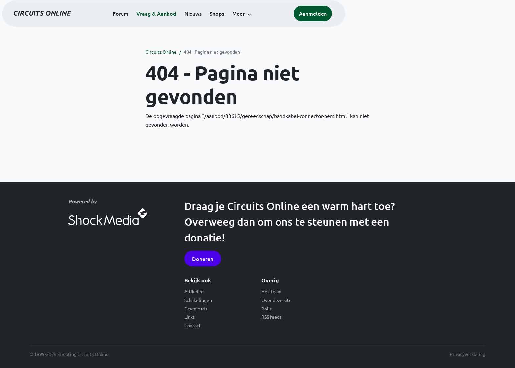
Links (189, 317)
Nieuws (276, 23)
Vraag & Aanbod (240, 23)
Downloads (195, 308)
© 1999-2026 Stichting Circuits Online (69, 354)
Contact (192, 325)
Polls (266, 308)
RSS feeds (271, 317)
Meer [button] (322, 23)
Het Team (271, 291)
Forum (204, 23)
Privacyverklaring (467, 354)
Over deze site (276, 300)
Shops (300, 23)
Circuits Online (161, 52)
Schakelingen (198, 300)
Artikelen (194, 291)
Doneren (202, 258)
